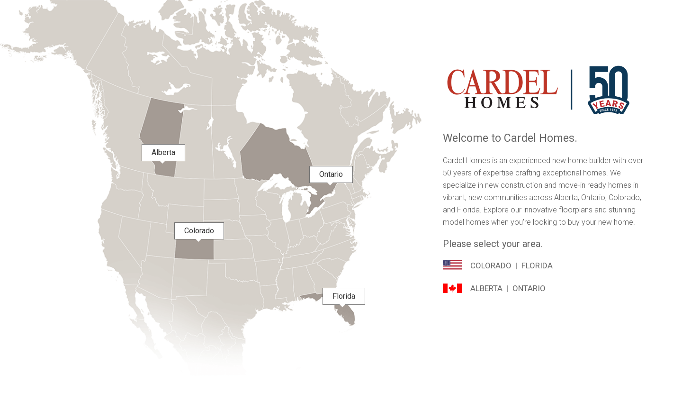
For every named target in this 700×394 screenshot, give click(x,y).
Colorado (491, 265)
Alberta (486, 288)
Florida (537, 265)
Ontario (529, 288)
